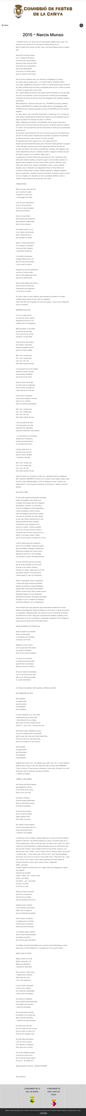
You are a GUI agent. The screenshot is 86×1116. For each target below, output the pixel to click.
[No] (84, 1112)
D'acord (43, 1113)
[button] (5, 25)
